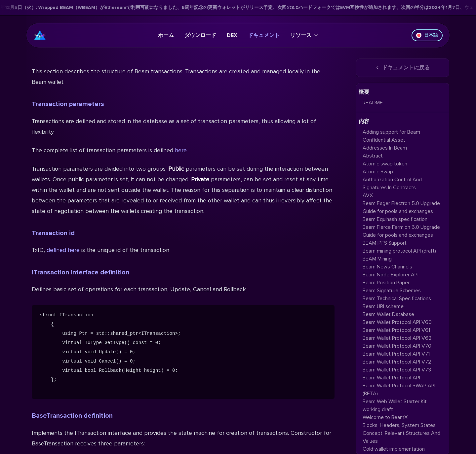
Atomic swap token (385, 163)
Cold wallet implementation (394, 449)
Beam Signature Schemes (392, 290)
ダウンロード (200, 35)
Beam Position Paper (386, 282)
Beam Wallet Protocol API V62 (397, 338)
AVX (368, 195)
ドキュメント (264, 35)
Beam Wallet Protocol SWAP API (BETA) (399, 389)
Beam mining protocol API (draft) (399, 251)
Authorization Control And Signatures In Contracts (392, 183)
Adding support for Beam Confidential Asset (391, 136)
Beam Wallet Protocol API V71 (396, 354)
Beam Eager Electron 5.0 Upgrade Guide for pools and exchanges (401, 207)
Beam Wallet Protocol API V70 (397, 346)
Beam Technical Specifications (397, 298)
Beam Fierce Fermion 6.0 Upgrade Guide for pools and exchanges (401, 231)
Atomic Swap (378, 171)
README (373, 102)
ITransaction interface (80, 272)
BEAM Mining (377, 259)
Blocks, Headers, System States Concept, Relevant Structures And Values (401, 433)
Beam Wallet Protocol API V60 (397, 322)
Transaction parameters (68, 104)
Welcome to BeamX (385, 417)
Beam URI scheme (383, 306)
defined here (63, 250)
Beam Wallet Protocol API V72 (397, 362)
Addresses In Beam (385, 148)
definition (114, 272)
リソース (304, 35)
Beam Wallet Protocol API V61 (396, 330)
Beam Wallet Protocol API (391, 377)
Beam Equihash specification (395, 219)
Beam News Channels (387, 266)
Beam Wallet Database (388, 314)
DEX (232, 35)
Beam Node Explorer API (390, 274)
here (181, 150)
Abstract (373, 156)
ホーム (166, 35)
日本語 (427, 35)
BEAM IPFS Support (385, 243)
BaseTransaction (72, 416)
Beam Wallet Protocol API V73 (397, 370)
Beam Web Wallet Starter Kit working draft (395, 405)
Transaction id (53, 233)
